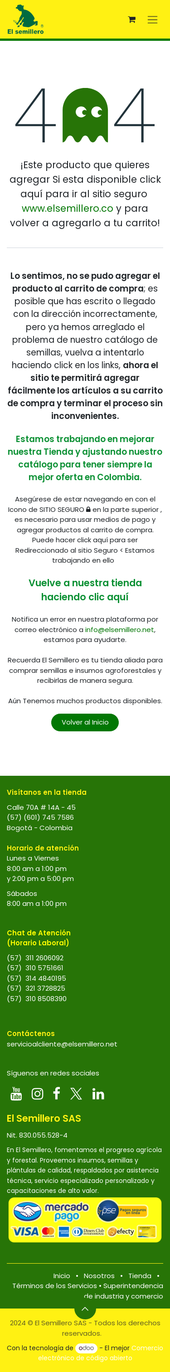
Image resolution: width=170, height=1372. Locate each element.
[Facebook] (56, 1094)
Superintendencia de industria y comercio (123, 1291)
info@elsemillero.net (119, 629)
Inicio (61, 1275)
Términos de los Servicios (54, 1285)
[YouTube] (16, 1094)
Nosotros (99, 1275)
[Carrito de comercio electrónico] (131, 19)
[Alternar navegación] (152, 19)
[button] (85, 1308)
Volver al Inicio (85, 722)
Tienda (139, 1275)
